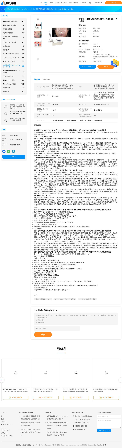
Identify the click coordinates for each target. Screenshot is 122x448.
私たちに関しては (6, 424)
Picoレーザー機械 (13, 80)
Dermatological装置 (13, 84)
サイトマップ (5, 430)
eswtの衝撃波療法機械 (13, 21)
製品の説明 (46, 79)
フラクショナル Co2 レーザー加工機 (65, 299)
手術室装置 (13, 88)
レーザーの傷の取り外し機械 (87, 299)
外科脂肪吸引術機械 (13, 42)
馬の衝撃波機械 (13, 33)
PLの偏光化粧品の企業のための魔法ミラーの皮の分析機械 (57, 433)
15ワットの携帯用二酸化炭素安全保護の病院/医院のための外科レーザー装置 (75, 391)
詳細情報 (37, 79)
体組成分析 (13, 46)
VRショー (4, 422)
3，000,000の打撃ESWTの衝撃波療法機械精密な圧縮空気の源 (30, 417)
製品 (2, 419)
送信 (43, 334)
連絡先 (14, 156)
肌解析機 (13, 50)
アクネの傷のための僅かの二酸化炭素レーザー (17, 112)
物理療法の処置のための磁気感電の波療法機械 (30, 424)
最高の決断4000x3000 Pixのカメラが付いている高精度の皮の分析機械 (57, 425)
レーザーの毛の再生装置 (13, 54)
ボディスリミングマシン (13, 58)
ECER (104, 445)
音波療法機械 (13, 29)
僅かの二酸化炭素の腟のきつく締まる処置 (17, 119)
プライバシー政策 (6, 436)
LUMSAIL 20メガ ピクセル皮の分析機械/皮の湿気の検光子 (57, 417)
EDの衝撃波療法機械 (13, 25)
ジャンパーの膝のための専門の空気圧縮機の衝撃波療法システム (30, 432)
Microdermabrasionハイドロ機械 (13, 71)
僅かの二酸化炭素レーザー (43, 299)
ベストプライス (87, 67)
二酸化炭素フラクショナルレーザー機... (13, 66)
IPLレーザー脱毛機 (13, 61)
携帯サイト (4, 433)
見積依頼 (113, 3)
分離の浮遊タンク (13, 76)
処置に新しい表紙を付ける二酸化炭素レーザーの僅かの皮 (17, 106)
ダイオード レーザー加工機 (13, 37)
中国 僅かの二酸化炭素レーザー (26, 445)
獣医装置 (13, 92)
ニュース (4, 427)
